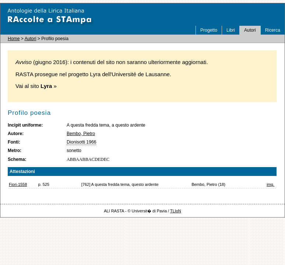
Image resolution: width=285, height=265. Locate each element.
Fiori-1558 (18, 184)
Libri (230, 30)
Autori (250, 30)
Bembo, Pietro (81, 133)
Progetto (208, 30)
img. (270, 184)
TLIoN (175, 211)
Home (14, 38)
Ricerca (272, 30)
